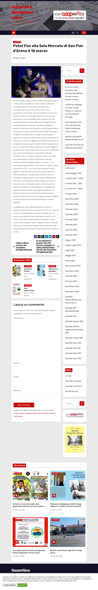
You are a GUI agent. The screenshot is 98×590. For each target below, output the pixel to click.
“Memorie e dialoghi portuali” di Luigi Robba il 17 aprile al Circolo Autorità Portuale (73, 110)
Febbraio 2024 (71, 209)
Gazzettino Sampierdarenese (22, 12)
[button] (77, 32)
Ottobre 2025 (71, 281)
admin (28, 296)
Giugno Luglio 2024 (73, 245)
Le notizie (17, 42)
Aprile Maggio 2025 (73, 173)
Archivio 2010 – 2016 (73, 183)
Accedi (68, 376)
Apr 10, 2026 (57, 551)
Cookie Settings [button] (9, 585)
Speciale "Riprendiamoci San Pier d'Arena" (73, 299)
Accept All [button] (22, 585)
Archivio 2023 (71, 194)
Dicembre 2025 (71, 204)
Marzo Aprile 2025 (73, 266)
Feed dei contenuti (73, 381)
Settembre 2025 (72, 291)
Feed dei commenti (73, 386)
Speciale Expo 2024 (73, 358)
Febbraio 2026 (71, 219)
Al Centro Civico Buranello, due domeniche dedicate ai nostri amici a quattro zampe (74, 93)
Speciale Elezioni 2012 (74, 321)
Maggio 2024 (70, 255)
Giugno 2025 (70, 240)
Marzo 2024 (70, 260)
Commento (19, 318)
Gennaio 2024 (71, 224)
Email (16, 377)
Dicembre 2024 (72, 199)
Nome (17, 363)
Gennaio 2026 (71, 235)
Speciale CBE (70, 316)
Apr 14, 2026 (29, 293)
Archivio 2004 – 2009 (74, 178)
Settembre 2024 (72, 286)
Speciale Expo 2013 (73, 353)
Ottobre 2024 (71, 276)
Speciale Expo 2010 (73, 343)
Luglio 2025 (69, 250)
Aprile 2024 (70, 168)
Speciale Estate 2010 (74, 338)
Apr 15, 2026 (54, 274)
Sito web (17, 390)
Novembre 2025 (72, 271)
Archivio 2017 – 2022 (73, 188)
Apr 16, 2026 (29, 274)
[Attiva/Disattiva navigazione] (73, 32)
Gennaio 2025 (71, 230)
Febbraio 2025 (71, 214)
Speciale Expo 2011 (73, 348)
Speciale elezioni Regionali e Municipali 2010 (74, 329)
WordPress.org (71, 391)
